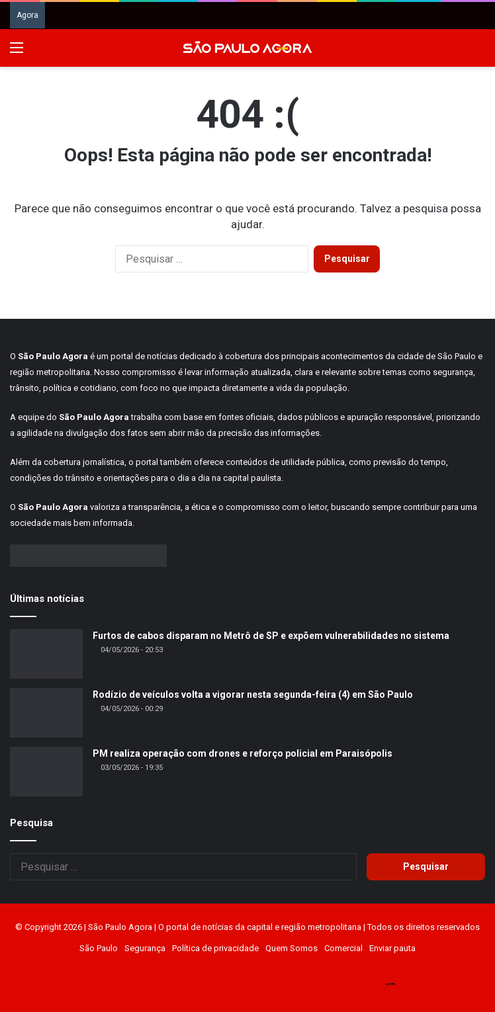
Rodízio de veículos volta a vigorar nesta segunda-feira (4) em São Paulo (253, 694)
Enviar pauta (392, 948)
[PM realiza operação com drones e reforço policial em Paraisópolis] (46, 771)
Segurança (144, 948)
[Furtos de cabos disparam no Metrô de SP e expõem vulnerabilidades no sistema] (46, 654)
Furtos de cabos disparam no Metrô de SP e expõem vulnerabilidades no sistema (271, 635)
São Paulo (98, 948)
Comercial (343, 948)
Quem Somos (291, 948)
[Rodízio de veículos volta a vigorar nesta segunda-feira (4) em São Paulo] (46, 713)
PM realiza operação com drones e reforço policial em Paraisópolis (242, 753)
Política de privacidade (215, 948)
